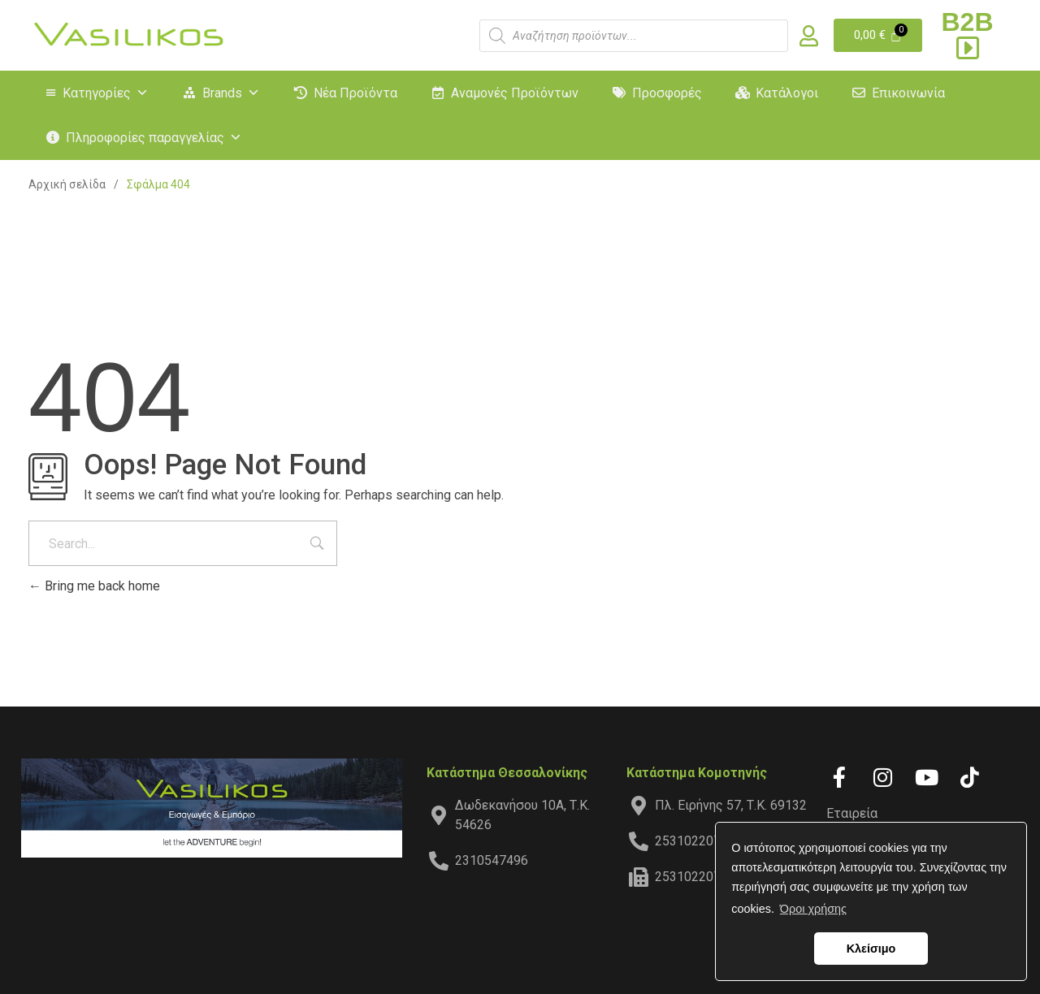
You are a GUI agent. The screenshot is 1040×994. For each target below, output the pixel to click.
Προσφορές (667, 93)
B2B (968, 34)
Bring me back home (94, 586)
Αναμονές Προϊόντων (514, 93)
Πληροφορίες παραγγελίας (154, 137)
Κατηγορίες (106, 93)
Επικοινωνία (908, 93)
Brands (231, 93)
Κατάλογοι (787, 93)
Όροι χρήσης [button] (813, 908)
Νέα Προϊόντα (355, 93)
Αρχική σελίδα (67, 184)
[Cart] (878, 35)
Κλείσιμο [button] (871, 948)
